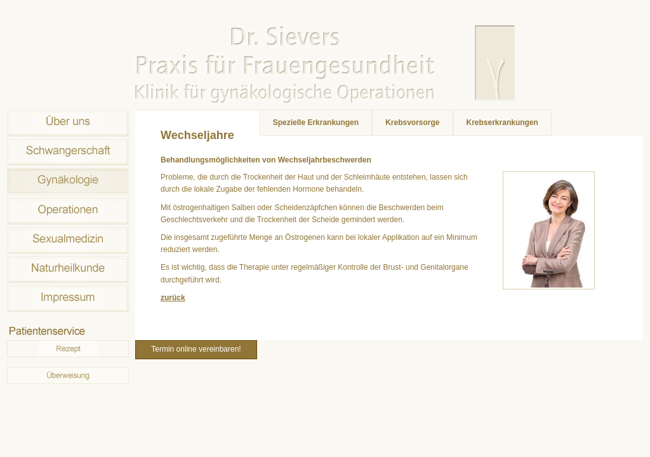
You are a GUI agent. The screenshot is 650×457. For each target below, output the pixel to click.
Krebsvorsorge (412, 122)
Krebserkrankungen (502, 122)
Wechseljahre (197, 135)
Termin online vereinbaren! (196, 349)
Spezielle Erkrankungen (316, 122)
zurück (173, 297)
